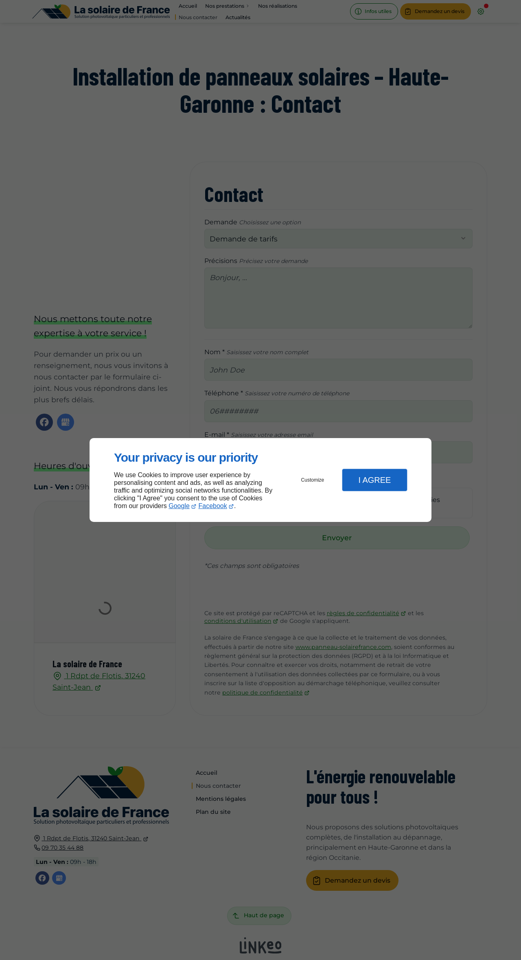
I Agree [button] (374, 480)
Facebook (213, 505)
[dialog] (260, 480)
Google (179, 505)
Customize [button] (312, 480)
